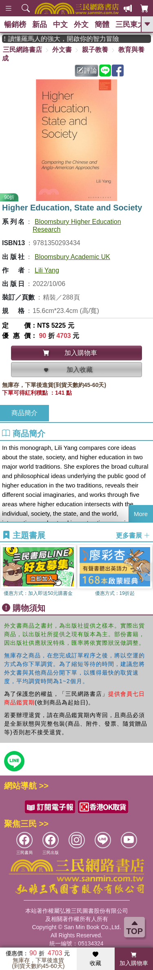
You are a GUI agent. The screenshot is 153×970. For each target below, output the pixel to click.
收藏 (95, 959)
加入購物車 (134, 959)
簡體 (102, 24)
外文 (81, 24)
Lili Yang (47, 270)
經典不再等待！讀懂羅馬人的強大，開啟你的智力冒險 (65, 38)
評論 (87, 70)
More (141, 513)
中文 (60, 24)
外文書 (62, 49)
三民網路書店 (22, 49)
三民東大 (130, 24)
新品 (39, 24)
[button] (147, 572)
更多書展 (133, 535)
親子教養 (95, 49)
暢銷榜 (15, 24)
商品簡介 (24, 412)
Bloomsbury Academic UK (72, 256)
